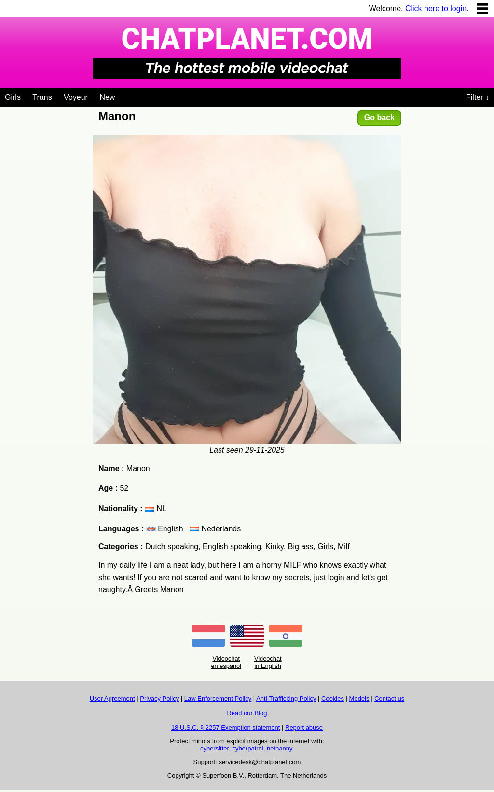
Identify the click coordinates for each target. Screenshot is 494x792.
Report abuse (304, 727)
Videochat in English (268, 662)
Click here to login (436, 8)
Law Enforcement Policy (217, 698)
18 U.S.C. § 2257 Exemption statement (225, 727)
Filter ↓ (477, 97)
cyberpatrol (247, 748)
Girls (13, 97)
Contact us (389, 698)
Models (359, 698)
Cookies (332, 698)
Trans (42, 97)
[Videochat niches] (122, 95)
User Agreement (112, 698)
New (107, 97)
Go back (379, 117)
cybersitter (214, 748)
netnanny (279, 748)
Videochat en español (226, 662)
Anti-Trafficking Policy (286, 698)
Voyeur (76, 97)
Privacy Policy (159, 698)
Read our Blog (247, 713)
